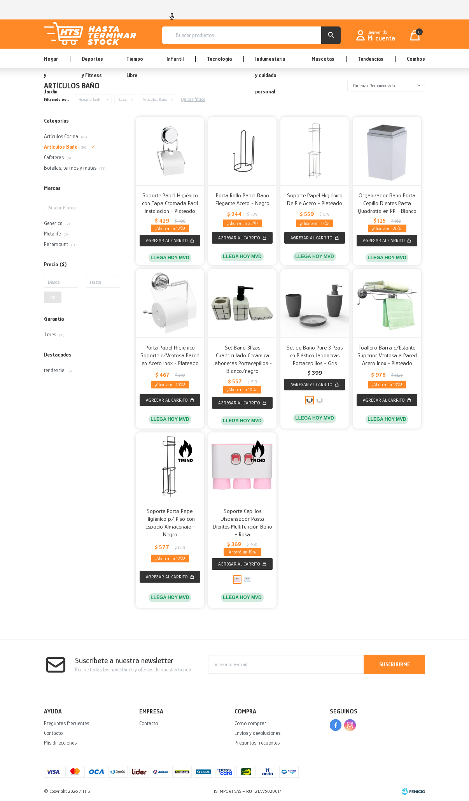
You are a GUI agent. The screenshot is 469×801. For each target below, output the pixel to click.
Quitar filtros (193, 99)
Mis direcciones (60, 743)
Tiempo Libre (134, 62)
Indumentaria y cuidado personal (270, 62)
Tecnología (219, 59)
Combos (416, 59)
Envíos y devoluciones (257, 733)
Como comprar (250, 723)
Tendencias (370, 59)
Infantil (175, 59)
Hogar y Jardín (51, 62)
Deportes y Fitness (92, 62)
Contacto (53, 733)
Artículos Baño (155, 99)
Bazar (122, 99)
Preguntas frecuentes (66, 723)
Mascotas (323, 59)
